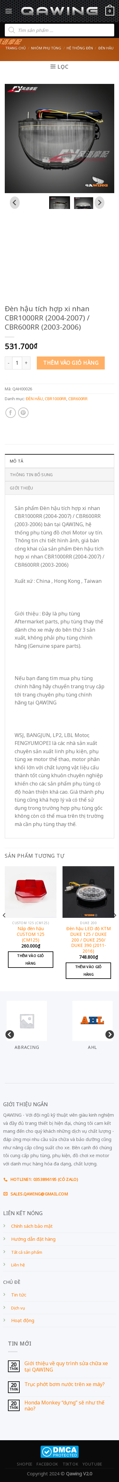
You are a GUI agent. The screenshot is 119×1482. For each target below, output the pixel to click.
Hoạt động (22, 1320)
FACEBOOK (47, 1464)
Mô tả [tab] (16, 461)
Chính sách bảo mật (32, 1226)
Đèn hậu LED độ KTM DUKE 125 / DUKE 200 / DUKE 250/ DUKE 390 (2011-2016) (88, 940)
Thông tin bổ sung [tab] (31, 474)
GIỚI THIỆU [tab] (21, 488)
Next (108, 1033)
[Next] (114, 928)
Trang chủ (15, 48)
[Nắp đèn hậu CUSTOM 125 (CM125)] (30, 892)
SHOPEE (24, 1464)
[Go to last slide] (15, 203)
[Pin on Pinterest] (23, 412)
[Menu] (8, 11)
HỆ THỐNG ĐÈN (80, 48)
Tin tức (18, 1295)
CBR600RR (78, 398)
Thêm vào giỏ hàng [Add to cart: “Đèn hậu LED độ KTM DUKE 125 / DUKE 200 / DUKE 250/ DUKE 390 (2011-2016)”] (88, 970)
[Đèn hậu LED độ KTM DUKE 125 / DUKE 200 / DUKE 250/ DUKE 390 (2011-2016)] (88, 892)
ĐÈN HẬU (106, 48)
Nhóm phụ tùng (46, 48)
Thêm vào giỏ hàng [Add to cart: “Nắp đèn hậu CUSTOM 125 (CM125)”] (30, 959)
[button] (59, 202)
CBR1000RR (55, 398)
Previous (8, 1033)
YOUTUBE (92, 1464)
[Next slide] (99, 203)
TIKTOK (70, 1464)
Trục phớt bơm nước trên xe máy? (64, 1384)
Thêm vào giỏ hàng (70, 362)
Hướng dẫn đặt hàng (33, 1239)
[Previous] (4, 928)
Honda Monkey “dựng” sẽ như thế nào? (64, 1406)
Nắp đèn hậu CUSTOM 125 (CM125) (30, 934)
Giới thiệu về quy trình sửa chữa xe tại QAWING (66, 1366)
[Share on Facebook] (10, 412)
